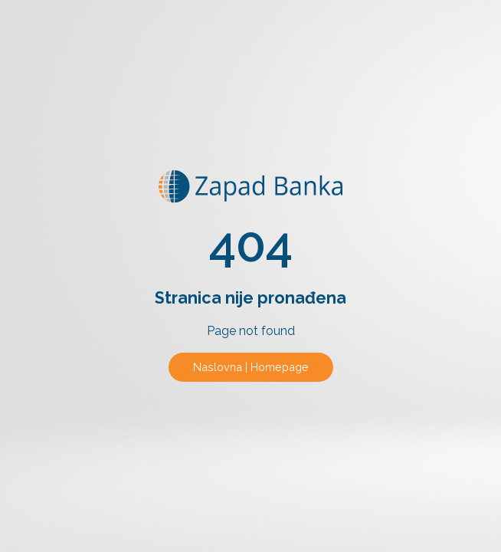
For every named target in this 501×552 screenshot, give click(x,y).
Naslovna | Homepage (251, 366)
